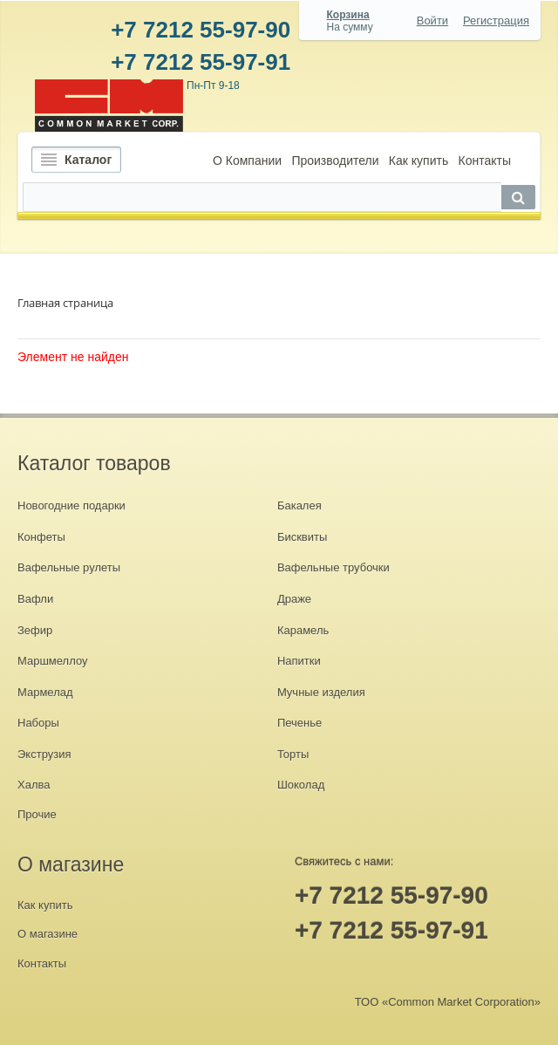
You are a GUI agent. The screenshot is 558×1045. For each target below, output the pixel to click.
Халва (33, 784)
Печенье (299, 722)
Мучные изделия (321, 692)
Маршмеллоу (52, 660)
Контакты (484, 160)
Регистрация (496, 20)
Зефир (34, 630)
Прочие (37, 814)
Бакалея (299, 505)
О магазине (47, 933)
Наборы (38, 722)
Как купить (418, 160)
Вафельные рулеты (68, 567)
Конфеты (41, 536)
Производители (334, 160)
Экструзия (44, 754)
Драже (294, 598)
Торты (293, 754)
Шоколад (300, 784)
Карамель (303, 630)
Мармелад (45, 692)
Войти (432, 20)
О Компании (247, 160)
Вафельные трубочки (333, 567)
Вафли (35, 598)
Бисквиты (302, 536)
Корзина (348, 15)
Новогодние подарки (71, 505)
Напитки (299, 660)
